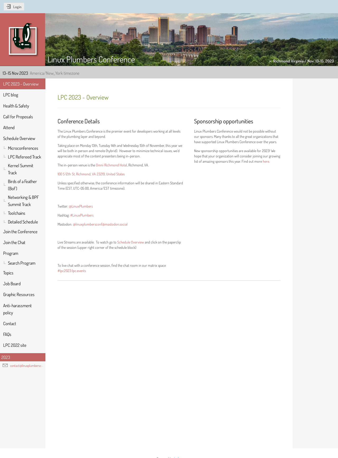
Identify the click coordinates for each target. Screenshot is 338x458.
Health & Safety (16, 106)
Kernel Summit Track (20, 169)
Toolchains (16, 213)
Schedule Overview (19, 138)
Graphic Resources (19, 294)
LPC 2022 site (14, 345)
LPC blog (10, 94)
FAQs (7, 334)
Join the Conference (20, 231)
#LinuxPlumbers (81, 215)
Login (17, 6)
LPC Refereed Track (24, 157)
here (266, 161)
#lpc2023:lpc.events (72, 270)
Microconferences (23, 148)
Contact (9, 323)
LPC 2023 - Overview (21, 84)
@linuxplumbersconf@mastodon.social (100, 224)
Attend (9, 127)
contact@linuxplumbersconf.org (30, 365)
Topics (8, 272)
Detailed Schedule (23, 222)
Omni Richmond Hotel (111, 165)
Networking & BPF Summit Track (23, 200)
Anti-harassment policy (17, 309)
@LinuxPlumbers (81, 206)
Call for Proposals (18, 116)
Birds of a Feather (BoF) (22, 185)
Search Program (21, 263)
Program (10, 253)
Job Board (12, 283)
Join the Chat (14, 242)
